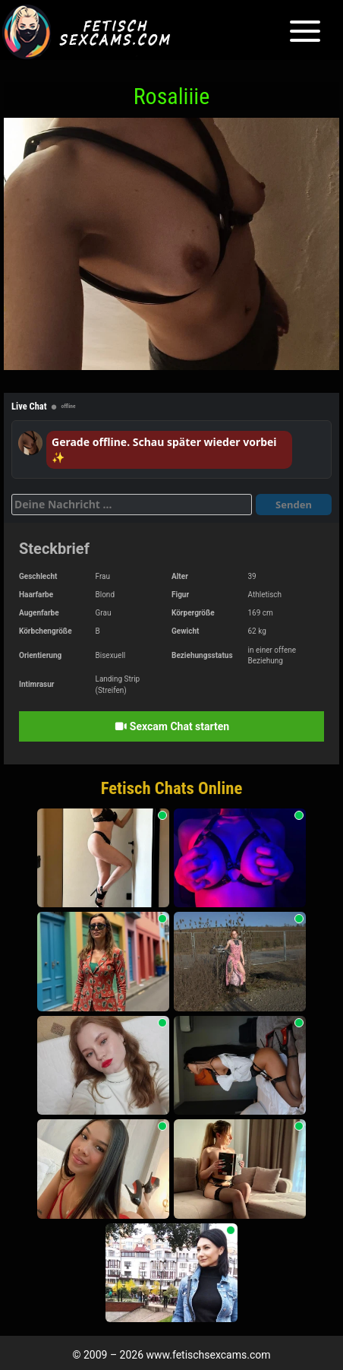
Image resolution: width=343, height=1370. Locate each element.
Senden (293, 504)
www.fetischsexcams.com (208, 1355)
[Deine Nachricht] (131, 504)
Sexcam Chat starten (171, 726)
